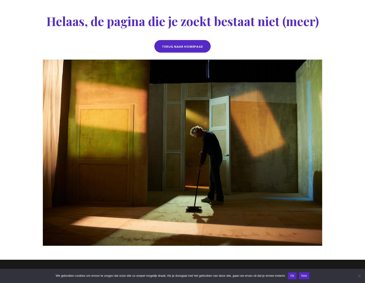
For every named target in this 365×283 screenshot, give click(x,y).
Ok (292, 275)
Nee (304, 275)
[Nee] (359, 275)
